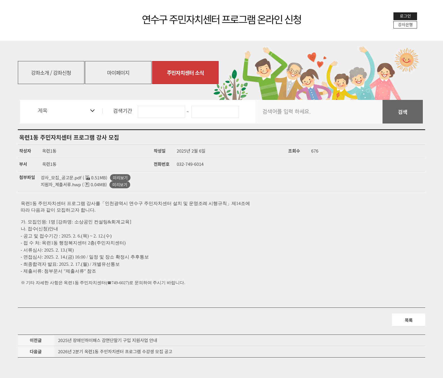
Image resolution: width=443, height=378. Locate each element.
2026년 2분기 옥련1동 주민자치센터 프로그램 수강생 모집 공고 (115, 352)
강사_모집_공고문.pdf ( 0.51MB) (74, 177)
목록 (409, 320)
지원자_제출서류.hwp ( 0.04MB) (74, 184)
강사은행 (405, 24)
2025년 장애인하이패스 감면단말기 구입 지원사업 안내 (107, 340)
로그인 (405, 16)
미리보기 (120, 178)
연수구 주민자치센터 (221, 19)
